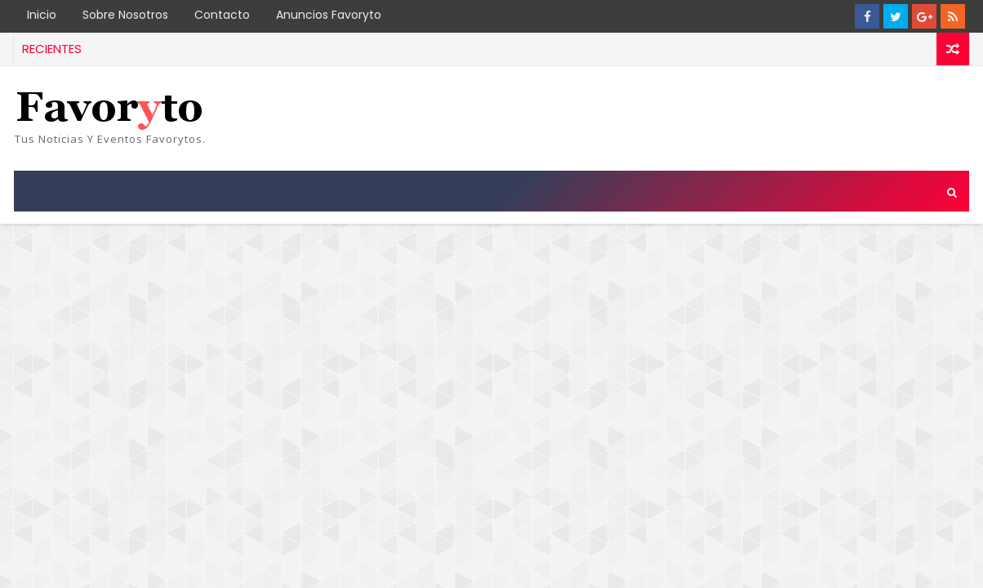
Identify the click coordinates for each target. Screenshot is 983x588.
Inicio (41, 15)
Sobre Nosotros (125, 15)
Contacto (222, 15)
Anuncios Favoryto (328, 15)
